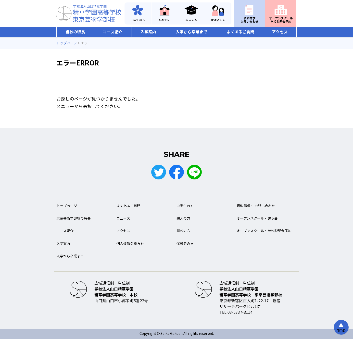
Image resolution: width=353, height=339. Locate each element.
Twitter (158, 172)
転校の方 (165, 20)
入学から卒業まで (191, 32)
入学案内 (148, 32)
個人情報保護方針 (130, 244)
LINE (194, 172)
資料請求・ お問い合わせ (256, 206)
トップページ (66, 206)
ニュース (123, 218)
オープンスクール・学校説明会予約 (264, 231)
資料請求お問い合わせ (249, 20)
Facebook (176, 172)
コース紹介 (112, 32)
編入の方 (191, 20)
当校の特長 (75, 32)
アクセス (280, 32)
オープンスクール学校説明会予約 (281, 20)
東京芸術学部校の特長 (73, 218)
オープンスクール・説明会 (257, 218)
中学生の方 (137, 20)
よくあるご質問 (240, 32)
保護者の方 (218, 20)
